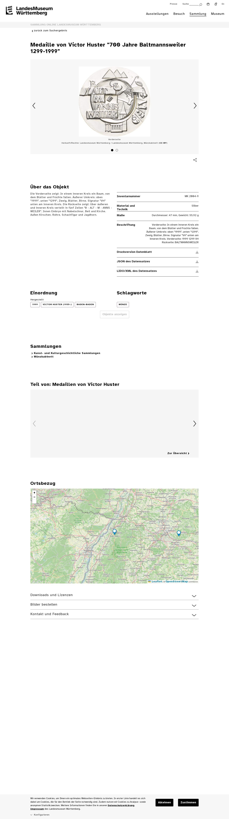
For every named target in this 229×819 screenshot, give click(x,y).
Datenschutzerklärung (121, 805)
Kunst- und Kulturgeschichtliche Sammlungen (67, 353)
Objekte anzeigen (114, 314)
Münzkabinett (44, 356)
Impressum (37, 809)
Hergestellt (37, 299)
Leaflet (155, 581)
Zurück (33, 105)
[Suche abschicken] (200, 4)
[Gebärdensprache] (215, 4)
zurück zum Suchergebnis (50, 30)
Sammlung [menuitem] (198, 14)
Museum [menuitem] (217, 14)
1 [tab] (112, 150)
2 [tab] (117, 150)
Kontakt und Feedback (49, 614)
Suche (186, 4)
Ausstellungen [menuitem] (157, 14)
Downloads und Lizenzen (51, 595)
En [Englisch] (223, 4)
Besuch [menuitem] (179, 14)
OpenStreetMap (176, 581)
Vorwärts (195, 105)
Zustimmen (188, 802)
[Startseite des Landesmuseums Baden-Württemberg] (29, 12)
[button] (114, 532)
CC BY (163, 143)
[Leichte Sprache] (208, 4)
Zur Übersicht (177, 453)
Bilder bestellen (43, 604)
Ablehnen (164, 802)
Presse (173, 4)
